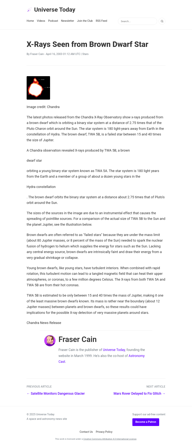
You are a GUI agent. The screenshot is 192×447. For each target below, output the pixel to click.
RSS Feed (101, 21)
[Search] (162, 21)
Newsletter (67, 21)
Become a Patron (145, 422)
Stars (85, 54)
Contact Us (86, 431)
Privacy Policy (104, 431)
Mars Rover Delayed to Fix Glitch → (139, 393)
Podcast (53, 21)
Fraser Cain (37, 54)
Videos (41, 21)
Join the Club (85, 21)
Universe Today (51, 9)
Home (30, 21)
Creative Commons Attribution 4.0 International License (109, 439)
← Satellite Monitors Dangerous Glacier (56, 393)
